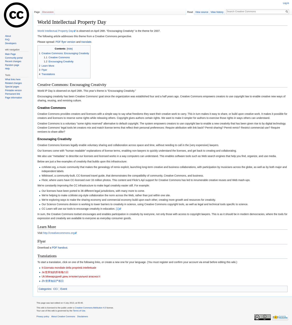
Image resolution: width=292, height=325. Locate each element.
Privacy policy (42, 316)
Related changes (13, 83)
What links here (12, 79)
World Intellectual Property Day (55, 30)
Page (37, 12)
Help (7, 68)
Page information (13, 97)
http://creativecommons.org (58, 232)
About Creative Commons (63, 316)
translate (86, 41)
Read (190, 12)
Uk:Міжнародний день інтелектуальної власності (71, 276)
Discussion (48, 12)
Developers (10, 43)
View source (201, 12)
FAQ (7, 39)
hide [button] (69, 48)
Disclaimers (82, 316)
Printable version (13, 90)
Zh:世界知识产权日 (53, 280)
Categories (45, 288)
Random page (12, 65)
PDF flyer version (65, 41)
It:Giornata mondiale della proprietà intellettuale (69, 267)
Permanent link (12, 94)
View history (217, 12)
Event (63, 288)
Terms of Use (79, 311)
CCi (55, 288)
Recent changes (13, 61)
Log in (286, 3)
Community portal (14, 58)
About (8, 36)
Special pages (12, 86)
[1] (117, 208)
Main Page (10, 54)
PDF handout (59, 247)
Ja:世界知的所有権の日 (55, 272)
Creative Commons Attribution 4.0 (90, 308)
